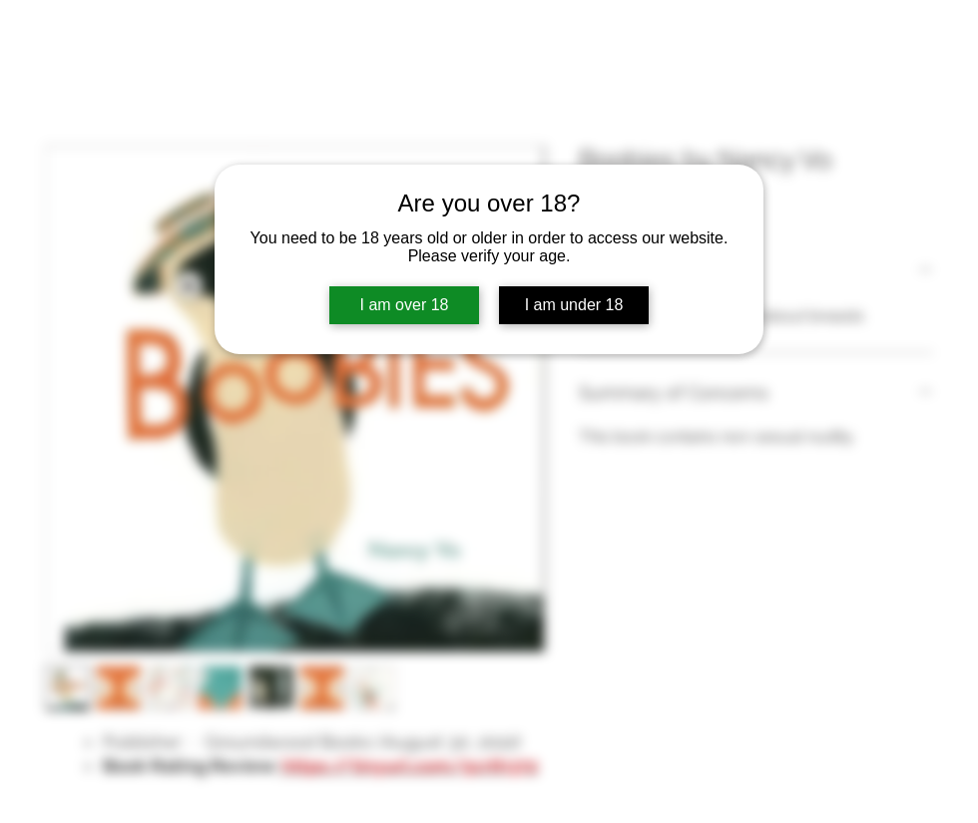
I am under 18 (574, 304)
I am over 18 (404, 304)
